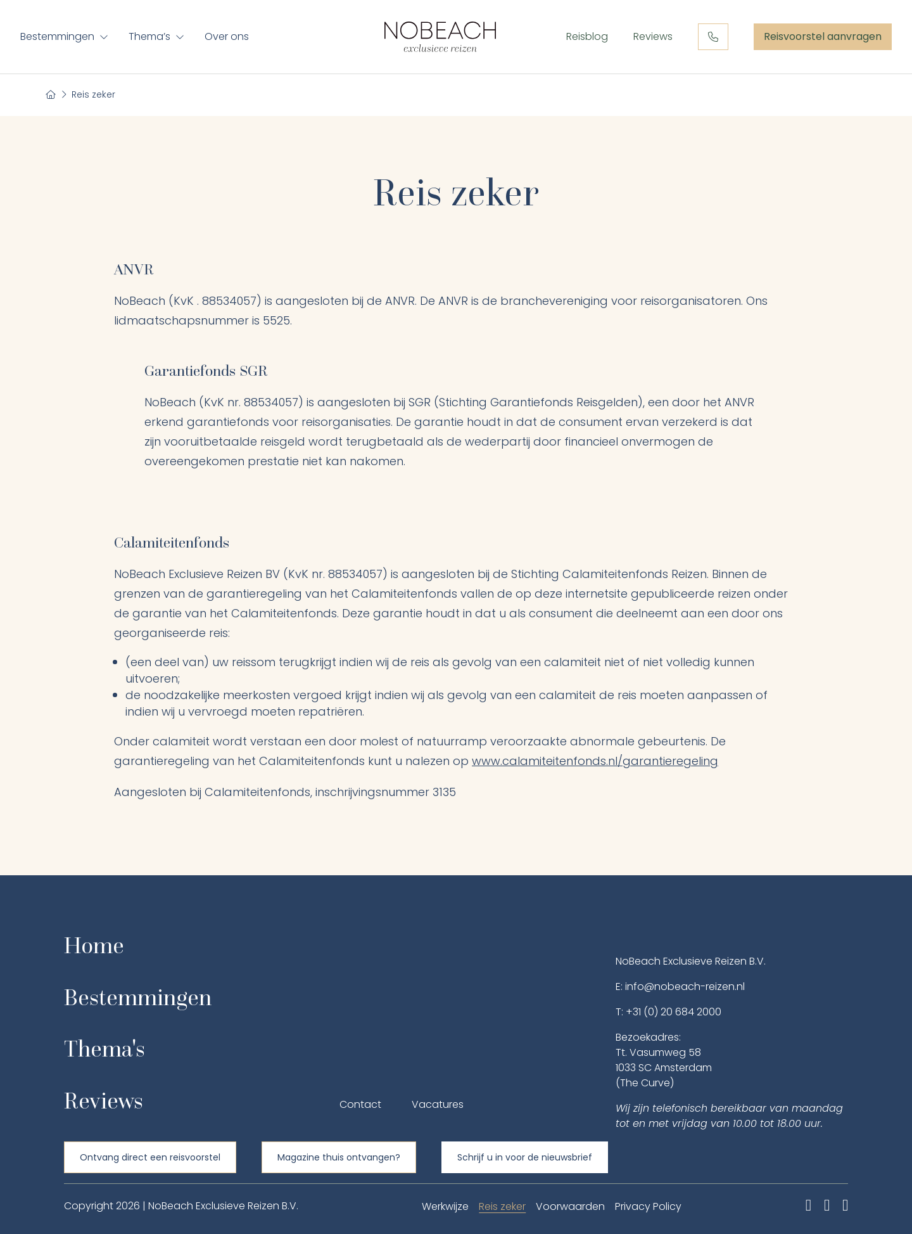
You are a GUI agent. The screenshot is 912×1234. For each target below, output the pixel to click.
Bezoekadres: (648, 1037)
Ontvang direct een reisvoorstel (150, 1157)
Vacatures (438, 1104)
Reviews (653, 36)
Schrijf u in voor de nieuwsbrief (524, 1157)
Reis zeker (502, 1206)
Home (94, 945)
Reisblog (587, 36)
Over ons (227, 36)
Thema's (104, 1048)
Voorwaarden (570, 1206)
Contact (360, 1104)
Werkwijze (445, 1206)
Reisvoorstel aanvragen (823, 37)
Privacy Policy (648, 1206)
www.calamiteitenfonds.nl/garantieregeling (595, 761)
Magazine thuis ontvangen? (338, 1157)
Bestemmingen (57, 36)
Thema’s (149, 36)
